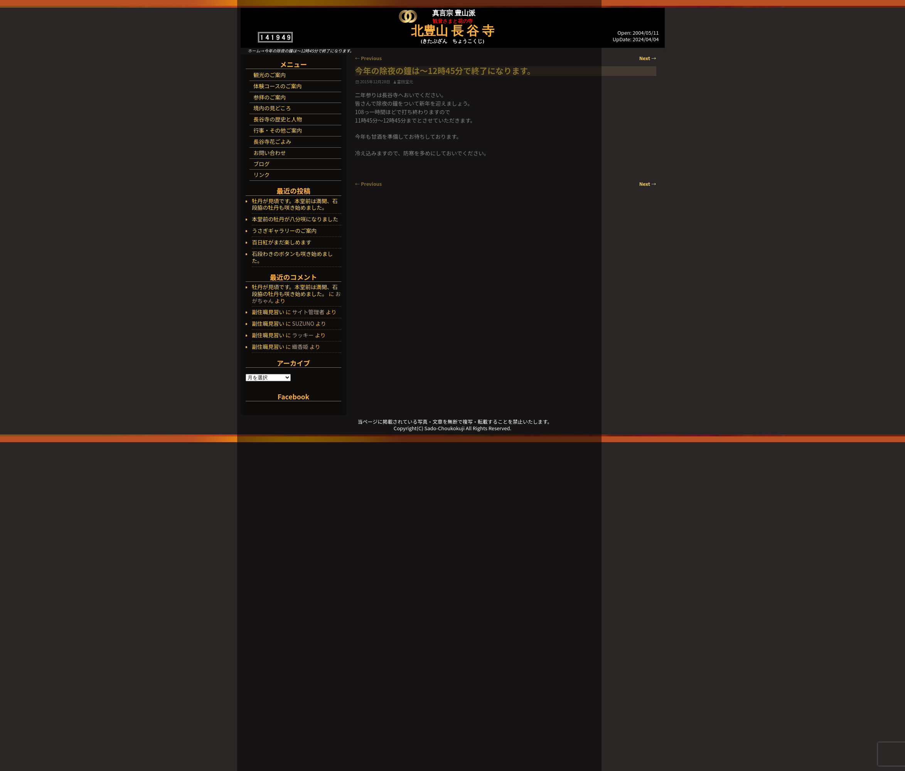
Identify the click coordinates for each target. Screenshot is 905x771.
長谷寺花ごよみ (272, 141)
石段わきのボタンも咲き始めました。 (292, 257)
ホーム (254, 51)
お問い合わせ (269, 153)
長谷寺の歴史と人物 (277, 119)
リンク (261, 174)
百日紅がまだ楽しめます (281, 242)
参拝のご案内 (269, 97)
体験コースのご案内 (277, 86)
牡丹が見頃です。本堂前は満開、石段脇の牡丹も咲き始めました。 (295, 205)
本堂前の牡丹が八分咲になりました (295, 219)
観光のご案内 (269, 75)
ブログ (261, 164)
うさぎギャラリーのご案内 (284, 230)
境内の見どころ (272, 108)
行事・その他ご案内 (277, 130)
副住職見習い (268, 312)
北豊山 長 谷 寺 (452, 31)
